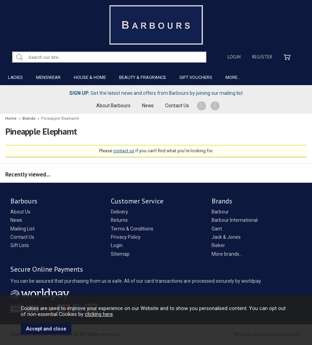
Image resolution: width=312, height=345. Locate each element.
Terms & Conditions (132, 228)
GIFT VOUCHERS (195, 77)
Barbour (220, 212)
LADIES (15, 77)
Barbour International (235, 220)
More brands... (227, 254)
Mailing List (22, 228)
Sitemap (120, 254)
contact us (123, 150)
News (148, 105)
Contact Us (177, 105)
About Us (20, 212)
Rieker (218, 245)
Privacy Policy (126, 237)
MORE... (233, 77)
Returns (119, 220)
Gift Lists (19, 245)
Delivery (119, 212)
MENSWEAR (48, 77)
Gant (217, 228)
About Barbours (113, 105)
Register (262, 57)
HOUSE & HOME (90, 77)
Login (234, 57)
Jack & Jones (226, 237)
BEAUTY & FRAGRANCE (142, 77)
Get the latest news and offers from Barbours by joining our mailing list (156, 93)
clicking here (99, 314)
